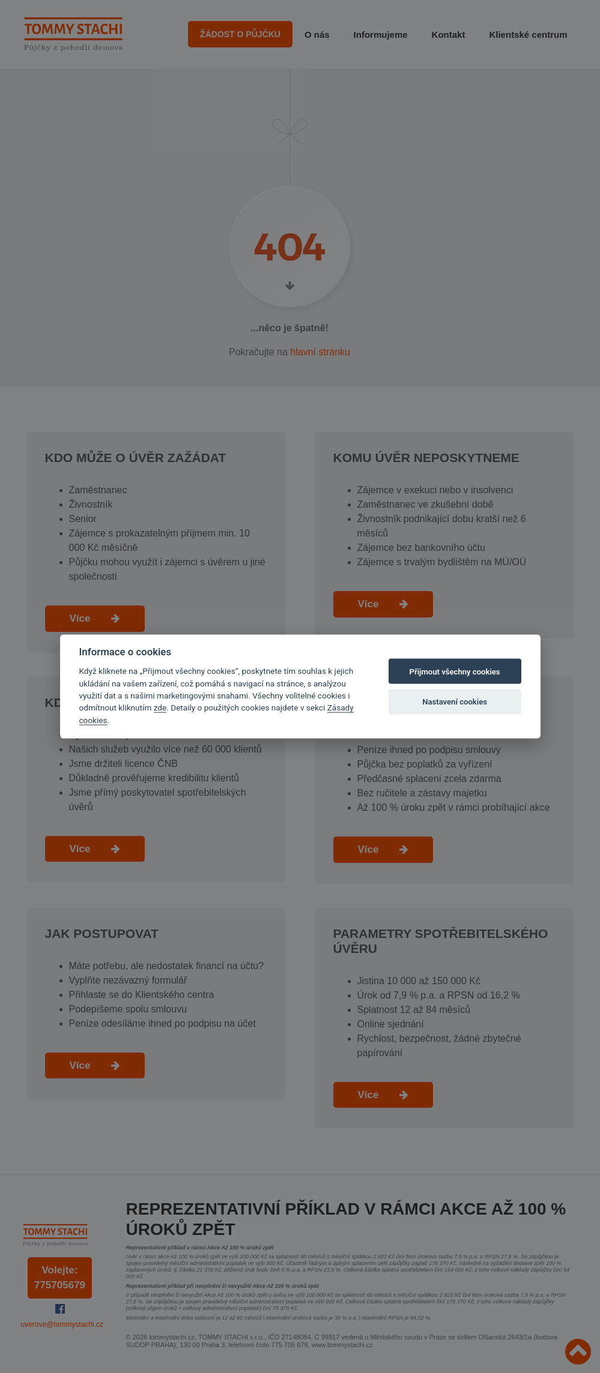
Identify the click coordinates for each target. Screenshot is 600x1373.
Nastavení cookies (454, 701)
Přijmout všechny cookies (455, 671)
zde (160, 707)
